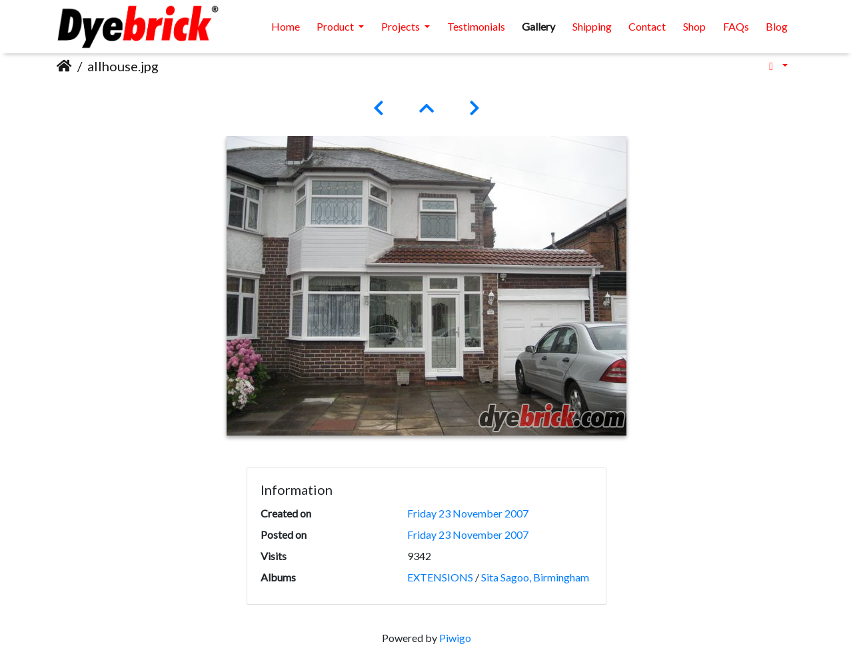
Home (285, 26)
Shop (694, 26)
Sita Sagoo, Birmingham (535, 577)
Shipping (592, 26)
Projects (401, 26)
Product (336, 26)
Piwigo (455, 637)
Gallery (538, 26)
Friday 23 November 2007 (467, 513)
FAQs (736, 26)
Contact (647, 26)
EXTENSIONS (440, 577)
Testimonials (476, 26)
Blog (777, 26)
